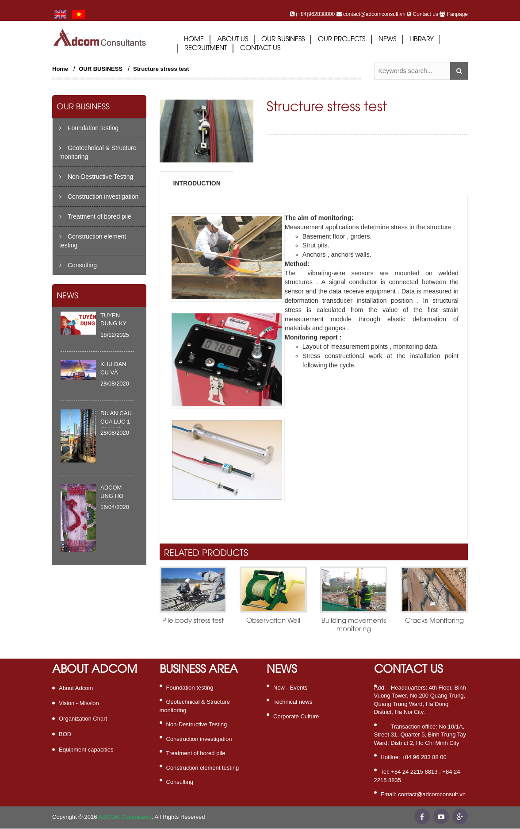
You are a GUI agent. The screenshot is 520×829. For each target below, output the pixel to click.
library (421, 39)
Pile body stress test (193, 621)
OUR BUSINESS (100, 69)
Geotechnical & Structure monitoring (98, 152)
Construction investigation (98, 196)
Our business (283, 39)
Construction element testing (92, 241)
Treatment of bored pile (95, 216)
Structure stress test (161, 69)
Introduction (197, 183)
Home (194, 39)
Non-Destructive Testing (96, 176)
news (387, 39)
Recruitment (205, 48)
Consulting (78, 265)
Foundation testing (89, 127)
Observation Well (273, 621)
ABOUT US (232, 39)
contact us (260, 48)
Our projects (341, 39)
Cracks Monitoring (434, 621)
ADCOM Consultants (125, 817)
